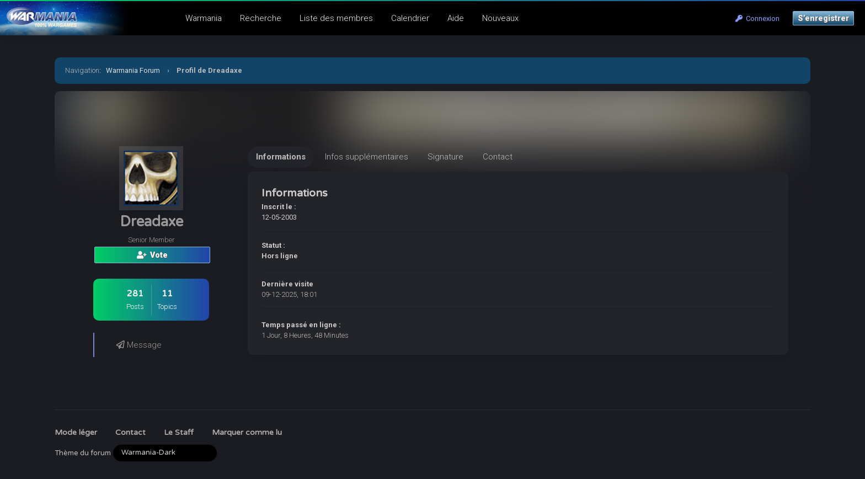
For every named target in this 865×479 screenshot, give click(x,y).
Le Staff (179, 432)
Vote (152, 255)
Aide (455, 18)
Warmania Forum (133, 70)
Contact (130, 432)
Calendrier (410, 18)
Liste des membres (336, 18)
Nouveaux (500, 18)
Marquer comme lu (247, 432)
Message (139, 345)
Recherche (260, 18)
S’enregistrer (823, 18)
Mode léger (76, 432)
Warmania (203, 18)
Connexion (757, 18)
